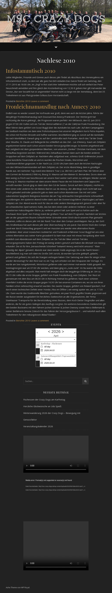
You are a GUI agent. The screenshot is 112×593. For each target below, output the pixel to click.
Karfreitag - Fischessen (51, 343)
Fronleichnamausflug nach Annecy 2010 (53, 106)
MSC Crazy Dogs (56, 19)
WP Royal (25, 587)
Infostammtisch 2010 (30, 70)
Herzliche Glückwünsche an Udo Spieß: (42, 406)
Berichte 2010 (23, 101)
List (39, 339)
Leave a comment (40, 101)
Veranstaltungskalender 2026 (38, 426)
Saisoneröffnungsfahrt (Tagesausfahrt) (58, 356)
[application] (56, 497)
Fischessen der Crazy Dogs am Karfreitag (44, 399)
